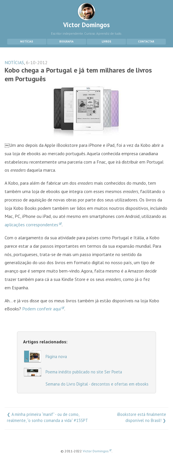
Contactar (146, 41)
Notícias (26, 41)
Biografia (66, 41)
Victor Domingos (86, 15)
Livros (106, 41)
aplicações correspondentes (33, 224)
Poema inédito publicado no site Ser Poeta (84, 372)
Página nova (56, 356)
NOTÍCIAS (14, 62)
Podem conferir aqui (43, 309)
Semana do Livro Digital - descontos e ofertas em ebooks (97, 384)
